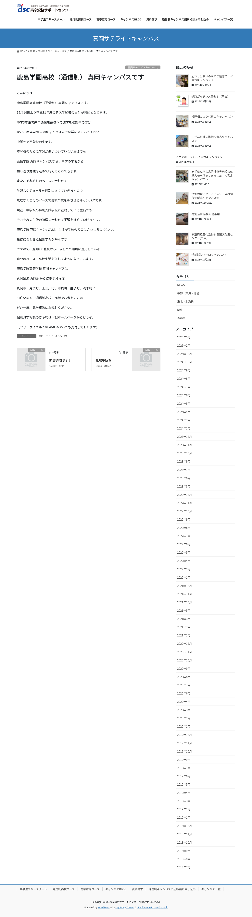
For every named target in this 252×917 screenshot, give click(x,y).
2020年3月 (183, 710)
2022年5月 (183, 552)
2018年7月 (183, 867)
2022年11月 (184, 503)
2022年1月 (183, 577)
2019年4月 (183, 793)
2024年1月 (183, 428)
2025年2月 (183, 345)
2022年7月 (183, 536)
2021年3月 (183, 619)
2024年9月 (183, 370)
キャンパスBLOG (115, 889)
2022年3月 (183, 569)
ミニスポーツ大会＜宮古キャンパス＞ (199, 157)
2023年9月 (183, 461)
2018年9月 (183, 851)
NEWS (181, 285)
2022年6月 (183, 544)
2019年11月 (184, 743)
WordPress (104, 907)
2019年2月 (183, 809)
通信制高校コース (64, 889)
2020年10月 (184, 660)
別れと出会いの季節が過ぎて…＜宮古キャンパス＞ (212, 78)
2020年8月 (183, 677)
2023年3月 (183, 486)
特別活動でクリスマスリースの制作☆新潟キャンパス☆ (212, 196)
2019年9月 (183, 760)
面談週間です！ (60, 360)
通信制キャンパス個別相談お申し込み (172, 889)
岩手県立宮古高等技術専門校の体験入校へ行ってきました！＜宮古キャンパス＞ (212, 175)
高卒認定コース (90, 889)
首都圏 (181, 318)
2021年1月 (183, 635)
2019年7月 (183, 768)
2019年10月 (184, 751)
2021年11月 (184, 594)
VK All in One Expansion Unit (152, 907)
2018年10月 (184, 842)
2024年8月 (183, 378)
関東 (180, 310)
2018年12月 (184, 826)
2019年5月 (183, 784)
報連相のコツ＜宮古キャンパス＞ (212, 116)
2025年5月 (183, 337)
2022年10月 (184, 511)
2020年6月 (183, 693)
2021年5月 (183, 610)
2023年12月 (184, 437)
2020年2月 (183, 718)
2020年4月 (183, 702)
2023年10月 (184, 453)
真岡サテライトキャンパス (143, 67)
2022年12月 (184, 495)
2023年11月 (184, 445)
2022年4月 (183, 561)
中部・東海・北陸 (188, 293)
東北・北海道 (185, 301)
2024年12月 (184, 354)
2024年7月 (183, 387)
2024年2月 (183, 420)
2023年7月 (183, 470)
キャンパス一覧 (210, 889)
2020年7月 (183, 685)
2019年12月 (184, 735)
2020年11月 (184, 652)
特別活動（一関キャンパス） (209, 255)
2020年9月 (183, 668)
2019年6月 (183, 776)
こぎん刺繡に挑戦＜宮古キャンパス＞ (212, 139)
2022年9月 (183, 519)
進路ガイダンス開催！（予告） (211, 96)
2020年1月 (183, 726)
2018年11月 (184, 834)
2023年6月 (183, 478)
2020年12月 (184, 644)
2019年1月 (183, 817)
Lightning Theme (124, 907)
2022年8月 (183, 528)
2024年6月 (183, 395)
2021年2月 (183, 627)
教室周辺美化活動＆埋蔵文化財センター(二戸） (212, 236)
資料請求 (137, 889)
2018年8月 (183, 859)
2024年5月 (183, 403)
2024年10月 (184, 362)
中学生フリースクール (33, 889)
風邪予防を (103, 360)
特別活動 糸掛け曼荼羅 (206, 214)
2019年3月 (183, 801)
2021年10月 (184, 602)
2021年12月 (184, 586)
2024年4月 (183, 412)
